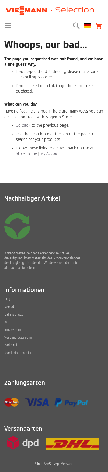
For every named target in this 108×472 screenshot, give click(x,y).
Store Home (26, 153)
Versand (67, 464)
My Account (50, 153)
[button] (87, 25)
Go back (23, 125)
